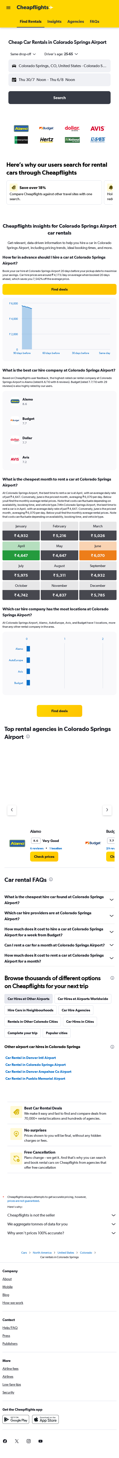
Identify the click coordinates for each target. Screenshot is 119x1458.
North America (42, 1252)
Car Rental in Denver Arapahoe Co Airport (38, 1072)
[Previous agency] (11, 810)
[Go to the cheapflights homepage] (35, 7)
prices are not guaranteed (23, 1201)
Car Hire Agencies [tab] (76, 1010)
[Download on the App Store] (45, 1419)
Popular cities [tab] (56, 1033)
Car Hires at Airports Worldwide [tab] (83, 999)
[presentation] (28, 736)
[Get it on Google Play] (15, 1419)
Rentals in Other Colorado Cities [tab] (33, 1022)
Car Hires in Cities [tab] (80, 1022)
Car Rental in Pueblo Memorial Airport (35, 1078)
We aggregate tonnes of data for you (62, 1224)
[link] (59, 289)
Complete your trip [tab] (23, 1033)
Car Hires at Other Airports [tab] (28, 999)
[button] (8, 7)
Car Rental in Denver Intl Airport (30, 1058)
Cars (24, 1252)
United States (66, 1252)
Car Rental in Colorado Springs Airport (35, 1065)
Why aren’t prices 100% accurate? (62, 1233)
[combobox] (23, 54)
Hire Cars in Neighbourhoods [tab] (30, 1010)
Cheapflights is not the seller (62, 1215)
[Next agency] (107, 810)
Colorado (86, 1252)
